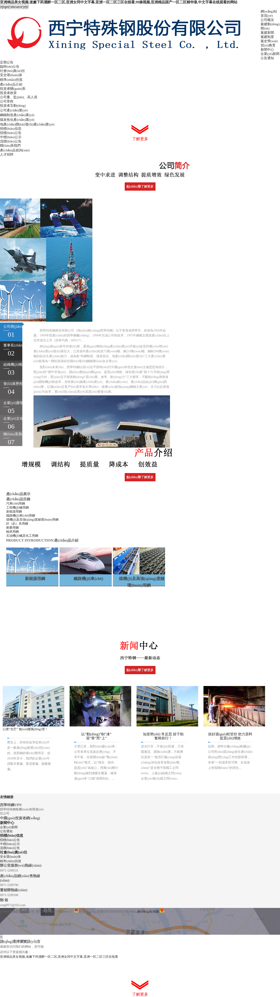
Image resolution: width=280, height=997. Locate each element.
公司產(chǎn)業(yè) (14, 110)
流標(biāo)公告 (10, 141)
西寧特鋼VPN (11, 805)
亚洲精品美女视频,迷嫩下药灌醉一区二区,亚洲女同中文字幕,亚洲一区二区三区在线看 (59, 956)
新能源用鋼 (14, 511)
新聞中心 (267, 49)
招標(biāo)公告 (10, 133)
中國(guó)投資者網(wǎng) (20, 818)
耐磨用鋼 (12, 527)
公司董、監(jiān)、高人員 (18, 97)
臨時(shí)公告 (10, 66)
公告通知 (267, 58)
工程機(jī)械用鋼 (17, 507)
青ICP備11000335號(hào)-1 (54, 911)
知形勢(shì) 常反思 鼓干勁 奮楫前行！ (163, 736)
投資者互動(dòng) (13, 105)
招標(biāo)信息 (10, 128)
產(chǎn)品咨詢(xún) (14, 150)
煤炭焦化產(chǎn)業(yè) (17, 119)
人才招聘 (6, 154)
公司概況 (267, 20)
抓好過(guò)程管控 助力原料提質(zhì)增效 (230, 736)
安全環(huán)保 (11, 75)
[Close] (1, 937)
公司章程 (6, 101)
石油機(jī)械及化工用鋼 (22, 535)
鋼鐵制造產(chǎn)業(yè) (17, 115)
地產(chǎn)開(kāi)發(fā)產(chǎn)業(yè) (27, 124)
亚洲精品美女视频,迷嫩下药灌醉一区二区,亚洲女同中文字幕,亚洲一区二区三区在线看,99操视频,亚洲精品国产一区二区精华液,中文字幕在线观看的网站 (118, 2)
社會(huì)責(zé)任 (12, 71)
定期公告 (6, 62)
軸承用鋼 (12, 531)
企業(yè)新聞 (270, 54)
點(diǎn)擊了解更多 (140, 186)
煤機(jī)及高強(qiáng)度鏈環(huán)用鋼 (32, 519)
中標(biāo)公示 (10, 137)
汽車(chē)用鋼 (15, 503)
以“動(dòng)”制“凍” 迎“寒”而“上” (96, 736)
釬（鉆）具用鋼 (17, 523)
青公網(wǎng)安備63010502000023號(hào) (104, 911)
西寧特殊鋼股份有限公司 (17, 911)
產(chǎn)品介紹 (11, 84)
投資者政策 (8, 93)
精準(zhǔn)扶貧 (11, 79)
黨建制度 (267, 37)
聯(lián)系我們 (10, 145)
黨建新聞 (267, 32)
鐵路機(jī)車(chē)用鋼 (20, 515)
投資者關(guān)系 (12, 88)
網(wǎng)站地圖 (148, 911)
